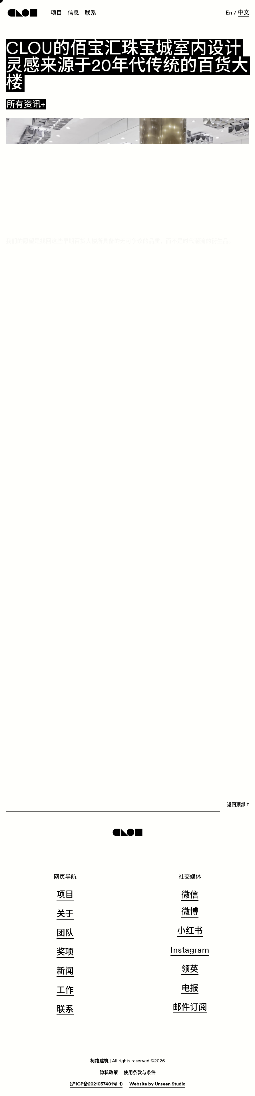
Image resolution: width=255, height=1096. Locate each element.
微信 (189, 895)
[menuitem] (56, 13)
